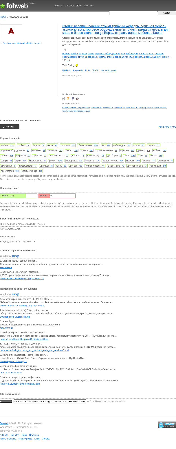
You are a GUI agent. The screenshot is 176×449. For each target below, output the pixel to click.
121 (108, 145)
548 (153, 161)
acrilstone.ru (108, 108)
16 (145, 166)
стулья (149, 53)
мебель (66, 53)
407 (121, 161)
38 (51, 166)
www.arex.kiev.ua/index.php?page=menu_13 (22, 278)
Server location (108, 70)
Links (87, 70)
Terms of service (8, 438)
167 (164, 151)
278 (164, 166)
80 (65, 166)
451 (80, 166)
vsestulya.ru (67, 111)
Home (3, 17)
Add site (59, 5)
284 (132, 151)
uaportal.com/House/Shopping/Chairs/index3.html (24, 339)
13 (45, 156)
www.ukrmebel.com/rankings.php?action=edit (22, 305)
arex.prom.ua (6, 328)
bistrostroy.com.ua (82, 111)
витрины (82, 57)
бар (123, 53)
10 (45, 161)
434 (40, 171)
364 (24, 161)
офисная (137, 57)
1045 (60, 161)
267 (142, 145)
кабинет (156, 57)
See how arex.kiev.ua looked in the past (22, 43)
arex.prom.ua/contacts (11, 372)
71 (35, 166)
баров (91, 53)
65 (56, 145)
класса (110, 57)
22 (67, 156)
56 (44, 151)
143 (73, 145)
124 (97, 161)
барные (83, 53)
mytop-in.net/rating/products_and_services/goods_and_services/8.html (34, 350)
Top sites (69, 5)
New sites (89, 5)
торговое (99, 53)
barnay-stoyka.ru (69, 108)
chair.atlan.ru (132, 108)
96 (103, 156)
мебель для (132, 53)
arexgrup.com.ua (145, 108)
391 (91, 151)
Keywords (78, 70)
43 (11, 161)
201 (148, 151)
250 (76, 151)
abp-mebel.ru (84, 108)
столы (142, 53)
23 (28, 156)
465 (160, 156)
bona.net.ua (119, 108)
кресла (101, 57)
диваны (147, 57)
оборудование (112, 53)
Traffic (96, 70)
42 (123, 166)
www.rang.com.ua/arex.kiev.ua (15, 317)
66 (103, 166)
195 (80, 161)
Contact (46, 438)
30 (28, 151)
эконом (165, 57)
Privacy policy (25, 438)
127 (128, 145)
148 (11, 156)
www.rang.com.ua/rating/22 (13, 361)
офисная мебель (123, 57)
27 (116, 151)
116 (27, 145)
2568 (96, 145)
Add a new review (167, 127)
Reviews (66, 70)
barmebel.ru (96, 108)
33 (146, 156)
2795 (133, 156)
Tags (79, 5)
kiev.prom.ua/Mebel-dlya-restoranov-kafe (20, 384)
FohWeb (4, 423)
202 (60, 151)
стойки (74, 53)
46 (172, 161)
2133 (12, 145)
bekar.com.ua (160, 108)
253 (17, 171)
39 (43, 145)
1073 (138, 161)
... (67, 60)
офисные (92, 57)
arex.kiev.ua (6, 267)
